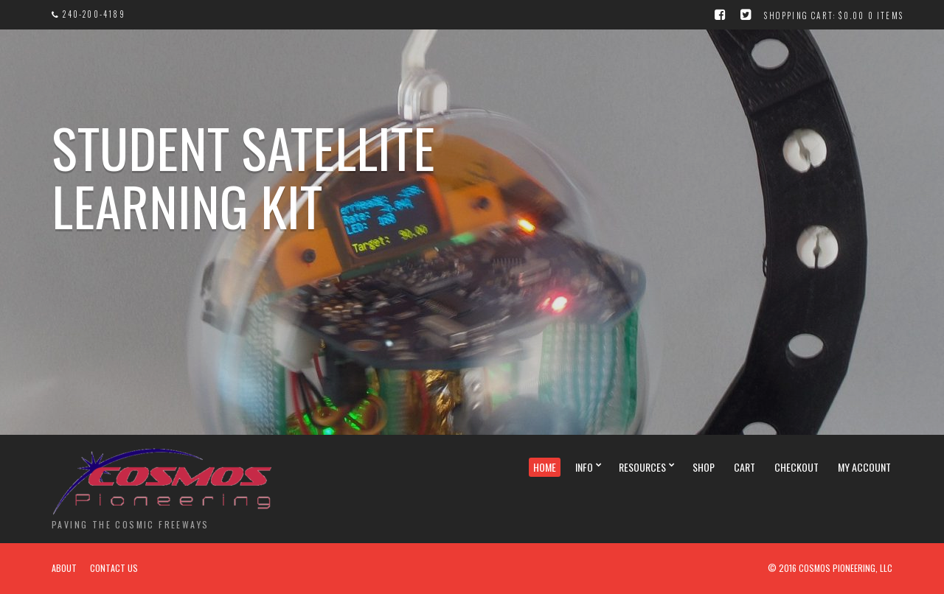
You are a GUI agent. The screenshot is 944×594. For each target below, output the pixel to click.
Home (544, 467)
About (64, 568)
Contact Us (114, 568)
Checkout (796, 467)
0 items (885, 15)
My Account (864, 467)
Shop (704, 467)
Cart (744, 467)
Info (584, 467)
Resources (642, 467)
